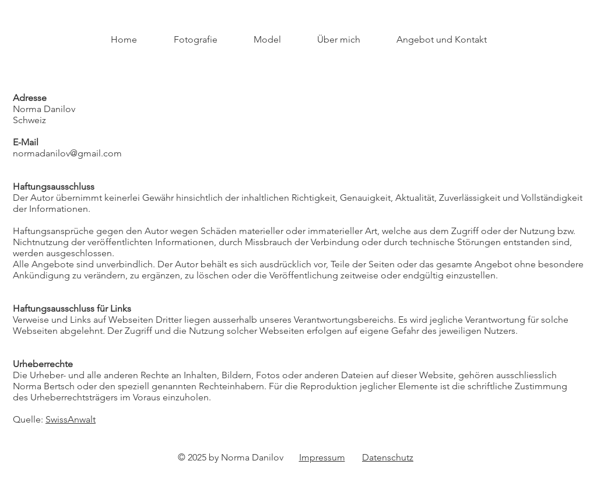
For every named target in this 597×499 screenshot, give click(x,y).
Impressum (322, 457)
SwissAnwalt (70, 419)
